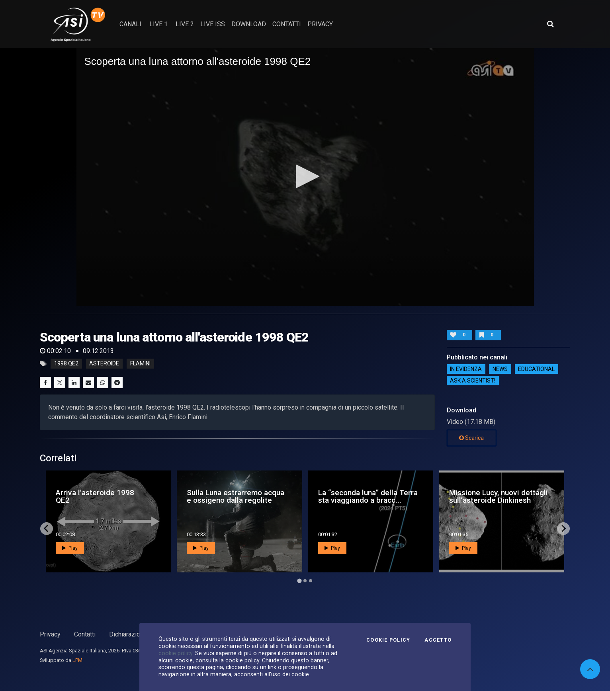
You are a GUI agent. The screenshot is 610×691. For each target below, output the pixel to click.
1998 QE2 (66, 364)
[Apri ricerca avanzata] (550, 24)
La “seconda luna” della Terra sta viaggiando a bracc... (368, 496)
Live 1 (158, 24)
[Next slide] (563, 528)
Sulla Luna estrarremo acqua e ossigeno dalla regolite (235, 496)
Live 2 (185, 24)
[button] (305, 176)
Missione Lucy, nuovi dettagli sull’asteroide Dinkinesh (498, 496)
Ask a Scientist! (472, 380)
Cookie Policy (388, 640)
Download (248, 24)
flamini (140, 364)
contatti (286, 24)
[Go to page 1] (299, 580)
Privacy (50, 634)
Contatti (85, 634)
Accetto (438, 640)
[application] (305, 176)
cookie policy (175, 653)
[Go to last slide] (46, 528)
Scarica (471, 438)
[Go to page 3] (310, 580)
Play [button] (70, 548)
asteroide (104, 364)
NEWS (500, 369)
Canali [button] (130, 24)
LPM (77, 660)
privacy (320, 24)
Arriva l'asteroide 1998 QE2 (95, 496)
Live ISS (212, 24)
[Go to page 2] (305, 580)
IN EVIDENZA (466, 369)
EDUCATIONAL (536, 369)
